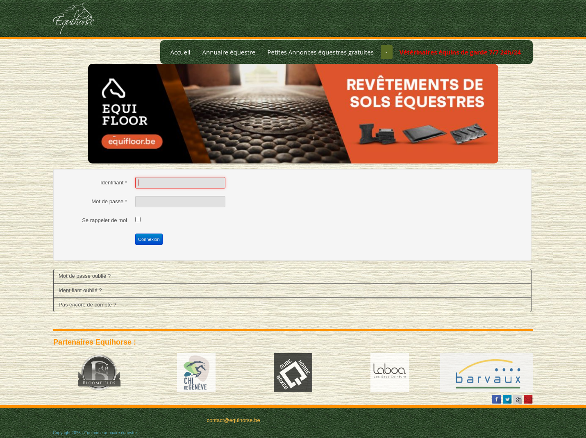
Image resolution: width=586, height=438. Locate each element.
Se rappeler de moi (104, 220)
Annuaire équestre (229, 52)
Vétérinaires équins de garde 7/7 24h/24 (460, 52)
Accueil (180, 52)
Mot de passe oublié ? (85, 276)
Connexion (149, 239)
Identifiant (113, 182)
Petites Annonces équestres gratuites (320, 52)
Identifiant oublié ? (80, 290)
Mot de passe (109, 201)
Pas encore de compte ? (87, 305)
